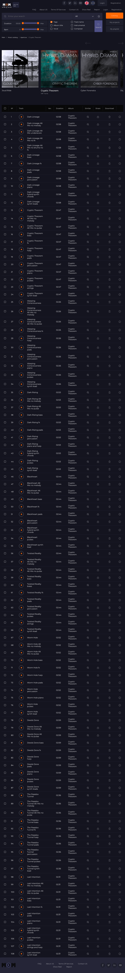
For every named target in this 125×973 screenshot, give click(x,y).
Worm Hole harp (35, 675)
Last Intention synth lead (33, 954)
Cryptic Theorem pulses (35, 279)
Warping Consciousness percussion (34, 356)
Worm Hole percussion (32, 690)
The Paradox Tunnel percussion (33, 852)
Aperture (23, 37)
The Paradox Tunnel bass (33, 821)
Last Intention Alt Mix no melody (35, 884)
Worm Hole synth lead (32, 713)
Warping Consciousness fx (35, 330)
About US (43, 10)
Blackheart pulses (32, 538)
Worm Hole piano (35, 698)
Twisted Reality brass (34, 585)
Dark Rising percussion (32, 437)
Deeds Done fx (34, 750)
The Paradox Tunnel (33, 795)
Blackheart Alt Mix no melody (34, 484)
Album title (58, 25)
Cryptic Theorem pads (35, 257)
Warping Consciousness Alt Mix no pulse (34, 321)
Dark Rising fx (33, 422)
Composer (78, 29)
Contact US (74, 10)
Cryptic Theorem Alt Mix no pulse (35, 227)
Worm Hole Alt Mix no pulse (34, 652)
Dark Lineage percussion (33, 178)
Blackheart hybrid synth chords (33, 530)
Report (97, 10)
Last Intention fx (34, 907)
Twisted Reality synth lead (34, 630)
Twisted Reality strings (34, 622)
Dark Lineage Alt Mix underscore (35, 132)
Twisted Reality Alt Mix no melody (34, 561)
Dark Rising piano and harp (34, 445)
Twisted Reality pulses (34, 615)
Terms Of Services (58, 10)
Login (102, 3)
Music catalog (13, 37)
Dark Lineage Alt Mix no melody (35, 124)
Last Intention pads (33, 914)
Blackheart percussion (32, 522)
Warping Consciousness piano (34, 365)
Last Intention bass (33, 899)
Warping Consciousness (34, 302)
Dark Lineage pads (33, 171)
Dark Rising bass (35, 415)
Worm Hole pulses (32, 705)
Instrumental (79, 25)
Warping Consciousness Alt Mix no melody (34, 311)
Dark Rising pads (35, 430)
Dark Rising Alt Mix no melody (34, 400)
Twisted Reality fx (35, 592)
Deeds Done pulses (33, 780)
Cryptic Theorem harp (35, 249)
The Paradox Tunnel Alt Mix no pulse (35, 812)
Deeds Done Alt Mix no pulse (34, 735)
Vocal (56, 29)
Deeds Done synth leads (33, 788)
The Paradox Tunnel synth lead (33, 868)
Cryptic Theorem (72, 117)
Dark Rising (32, 392)
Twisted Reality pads (34, 600)
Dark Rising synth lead (32, 469)
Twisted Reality (34, 553)
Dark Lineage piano (33, 186)
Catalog (114, 16)
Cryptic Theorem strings (35, 287)
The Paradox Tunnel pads (33, 843)
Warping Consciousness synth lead (34, 384)
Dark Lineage (33, 117)
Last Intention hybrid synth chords (33, 930)
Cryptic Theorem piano (35, 272)
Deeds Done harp (33, 758)
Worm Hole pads (35, 683)
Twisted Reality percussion (34, 607)
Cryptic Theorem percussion (35, 264)
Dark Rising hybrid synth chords (33, 453)
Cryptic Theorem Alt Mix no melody (35, 218)
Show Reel (86, 10)
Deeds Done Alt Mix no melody (34, 728)
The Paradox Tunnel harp (33, 836)
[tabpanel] (20, 71)
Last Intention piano (33, 922)
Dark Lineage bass (33, 156)
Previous (87, 43)
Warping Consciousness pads (34, 347)
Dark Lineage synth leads (33, 203)
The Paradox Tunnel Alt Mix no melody (35, 803)
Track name (79, 22)
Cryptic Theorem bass (35, 234)
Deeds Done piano (33, 773)
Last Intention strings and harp (34, 946)
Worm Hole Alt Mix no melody (34, 645)
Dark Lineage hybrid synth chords (33, 194)
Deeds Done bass (35, 743)
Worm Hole (32, 638)
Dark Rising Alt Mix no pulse (34, 407)
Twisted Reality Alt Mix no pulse (34, 570)
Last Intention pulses (33, 939)
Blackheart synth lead (35, 546)
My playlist (114, 29)
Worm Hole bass (34, 660)
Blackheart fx (33, 507)
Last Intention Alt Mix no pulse (35, 892)
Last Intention (33, 877)
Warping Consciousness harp (34, 338)
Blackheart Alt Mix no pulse (33, 491)
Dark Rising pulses (32, 461)
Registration (116, 3)
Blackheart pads (34, 514)
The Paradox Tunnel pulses (33, 860)
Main (3, 37)
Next (120, 43)
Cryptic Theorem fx (35, 242)
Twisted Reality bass (34, 577)
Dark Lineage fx (34, 163)
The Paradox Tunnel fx (33, 828)
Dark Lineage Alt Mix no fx (35, 139)
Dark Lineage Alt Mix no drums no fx (35, 147)
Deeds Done (33, 720)
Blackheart (32, 477)
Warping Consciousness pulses (34, 375)
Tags (55, 22)
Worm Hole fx (33, 668)
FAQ (34, 10)
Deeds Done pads (33, 765)
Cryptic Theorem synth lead (35, 294)
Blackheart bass (34, 499)
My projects (114, 22)
